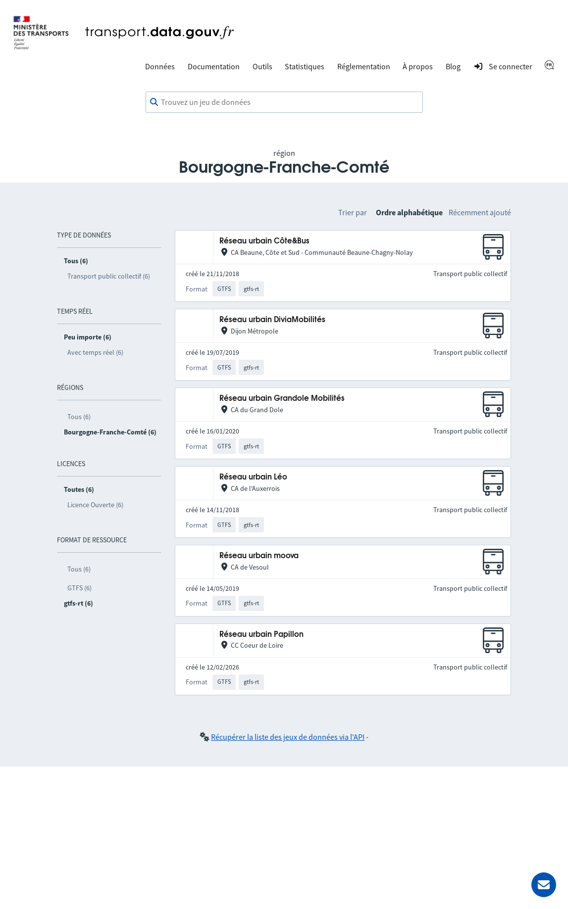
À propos (418, 66)
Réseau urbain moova (259, 556)
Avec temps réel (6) (95, 352)
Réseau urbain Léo (253, 477)
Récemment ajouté (480, 212)
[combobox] (284, 102)
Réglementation (363, 66)
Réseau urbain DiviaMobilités (272, 320)
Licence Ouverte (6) (95, 504)
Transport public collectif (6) (108, 276)
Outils (262, 66)
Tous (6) (79, 416)
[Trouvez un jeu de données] (284, 102)
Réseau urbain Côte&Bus (264, 241)
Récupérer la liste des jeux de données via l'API (287, 737)
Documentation (214, 66)
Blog (453, 66)
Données (160, 66)
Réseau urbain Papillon (261, 634)
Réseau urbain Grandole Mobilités (282, 398)
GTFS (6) (79, 587)
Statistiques (304, 66)
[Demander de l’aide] (543, 884)
